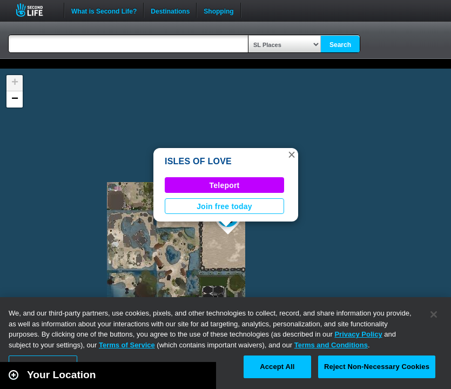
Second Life (35, 10)
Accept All (277, 367)
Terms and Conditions (331, 345)
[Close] (434, 314)
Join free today (224, 206)
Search (340, 45)
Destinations (170, 10)
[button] (291, 154)
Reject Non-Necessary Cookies (376, 367)
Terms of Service (127, 345)
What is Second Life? (104, 10)
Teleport (225, 185)
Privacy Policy (358, 334)
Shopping (218, 10)
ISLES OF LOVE (198, 161)
